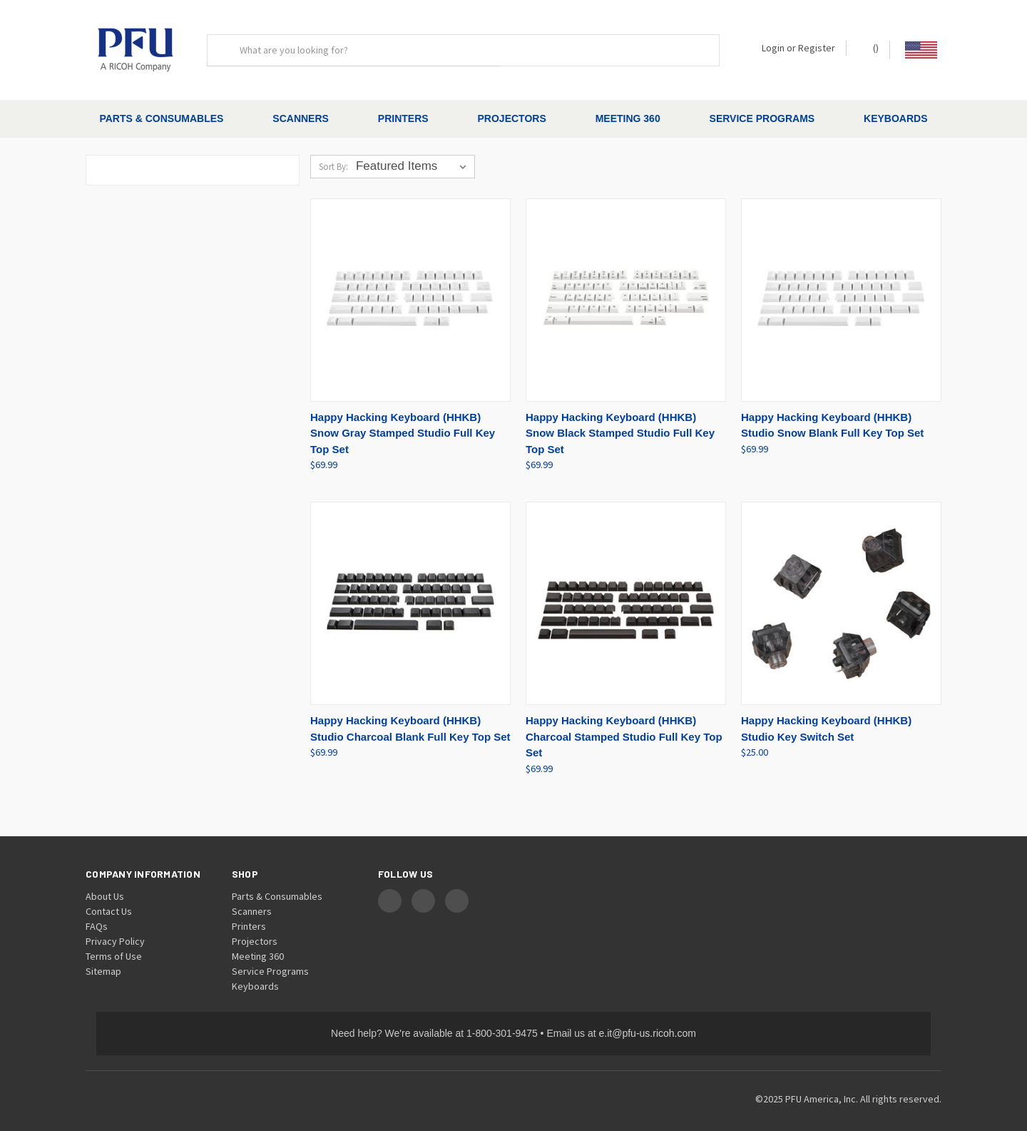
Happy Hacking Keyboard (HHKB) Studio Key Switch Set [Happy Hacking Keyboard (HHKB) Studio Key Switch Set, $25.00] (826, 716)
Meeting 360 (628, 118)
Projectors (512, 118)
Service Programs (762, 118)
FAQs (97, 913)
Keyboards (895, 118)
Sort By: (333, 154)
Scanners (300, 118)
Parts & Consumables (161, 118)
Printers (403, 118)
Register (816, 47)
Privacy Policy (115, 928)
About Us (105, 883)
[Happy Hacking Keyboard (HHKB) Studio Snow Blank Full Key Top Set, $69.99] (841, 288)
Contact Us (109, 898)
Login (773, 47)
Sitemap (103, 958)
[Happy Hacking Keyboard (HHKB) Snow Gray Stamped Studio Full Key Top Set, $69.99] (410, 288)
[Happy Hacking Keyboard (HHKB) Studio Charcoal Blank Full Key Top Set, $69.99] (410, 591)
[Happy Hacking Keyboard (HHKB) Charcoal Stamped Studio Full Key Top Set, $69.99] (625, 591)
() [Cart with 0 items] (869, 47)
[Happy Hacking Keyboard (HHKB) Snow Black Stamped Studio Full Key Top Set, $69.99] (625, 288)
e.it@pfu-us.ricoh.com (647, 1020)
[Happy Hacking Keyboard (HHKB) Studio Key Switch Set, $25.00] (841, 591)
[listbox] (414, 154)
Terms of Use (114, 943)
